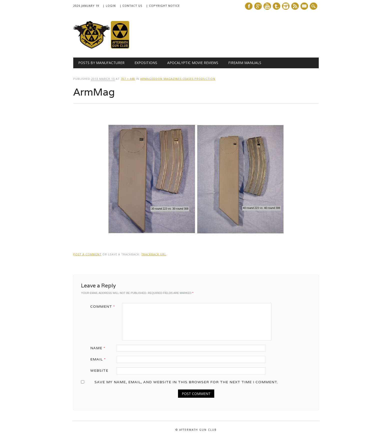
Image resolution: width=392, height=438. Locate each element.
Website (99, 370)
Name (99, 348)
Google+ (258, 6)
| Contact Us (131, 6)
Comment (104, 306)
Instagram (286, 6)
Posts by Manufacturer (101, 62)
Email (99, 359)
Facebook (248, 6)
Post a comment (87, 254)
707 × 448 (128, 79)
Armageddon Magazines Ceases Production (177, 79)
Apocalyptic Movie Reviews (192, 62)
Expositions (145, 62)
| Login (109, 6)
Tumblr (276, 6)
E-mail (305, 6)
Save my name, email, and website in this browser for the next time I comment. (186, 382)
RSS (295, 6)
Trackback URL (153, 254)
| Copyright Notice (163, 6)
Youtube (267, 6)
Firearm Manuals (244, 62)
